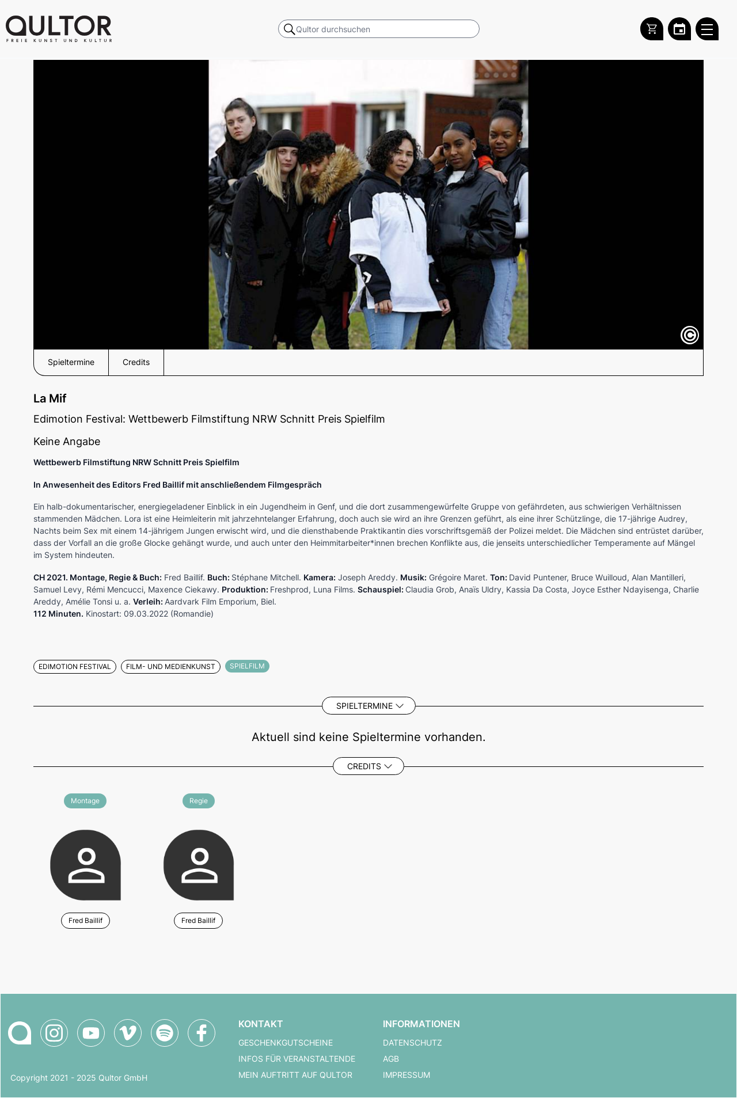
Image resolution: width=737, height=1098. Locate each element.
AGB (391, 1058)
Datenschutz (412, 1042)
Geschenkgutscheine (285, 1042)
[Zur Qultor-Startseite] (19, 1032)
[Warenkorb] (651, 28)
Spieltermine (364, 706)
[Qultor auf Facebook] (201, 1033)
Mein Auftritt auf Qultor (295, 1075)
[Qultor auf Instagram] (54, 1033)
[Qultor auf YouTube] (91, 1033)
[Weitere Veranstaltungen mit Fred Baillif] (85, 863)
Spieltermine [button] (71, 362)
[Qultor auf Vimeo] (128, 1033)
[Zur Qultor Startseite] (59, 29)
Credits (364, 766)
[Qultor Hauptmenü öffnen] (707, 28)
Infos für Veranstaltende (296, 1058)
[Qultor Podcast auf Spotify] (164, 1033)
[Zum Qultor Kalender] (679, 28)
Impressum (406, 1075)
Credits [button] (136, 362)
